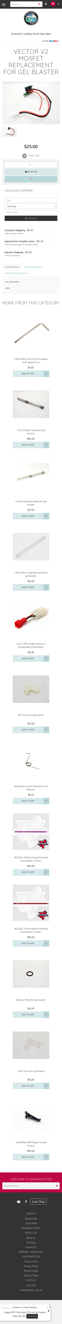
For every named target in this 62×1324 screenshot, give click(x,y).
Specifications (33, 267)
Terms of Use (31, 1261)
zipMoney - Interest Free (31, 1251)
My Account (31, 1218)
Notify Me (31, 172)
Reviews (16, 273)
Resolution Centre (31, 1228)
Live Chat (38, 1202)
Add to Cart (28, 373)
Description (12, 267)
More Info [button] (32, 1316)
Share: (50, 41)
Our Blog (31, 1242)
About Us (31, 1238)
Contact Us (31, 1247)
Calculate (31, 218)
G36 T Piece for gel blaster (31, 1071)
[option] (31, 102)
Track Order (31, 1223)
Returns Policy (31, 1271)
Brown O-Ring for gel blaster (31, 999)
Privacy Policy (31, 1266)
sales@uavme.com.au (31, 1290)
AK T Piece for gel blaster (31, 715)
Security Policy (31, 1275)
